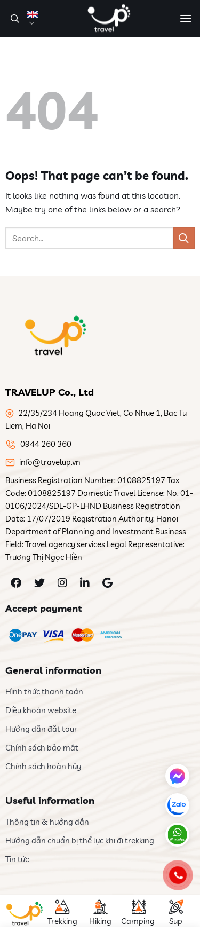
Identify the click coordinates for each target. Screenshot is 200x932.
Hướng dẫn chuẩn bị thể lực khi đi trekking (79, 840)
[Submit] (184, 237)
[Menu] (185, 18)
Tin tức (17, 859)
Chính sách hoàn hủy (43, 766)
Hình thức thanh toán (44, 691)
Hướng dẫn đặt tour (41, 729)
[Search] (13, 18)
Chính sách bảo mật (41, 748)
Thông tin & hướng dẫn (47, 822)
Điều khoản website (40, 710)
